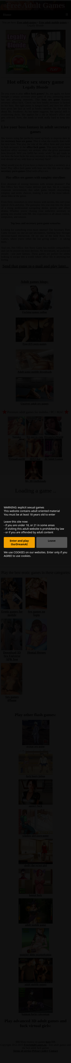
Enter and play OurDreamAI (19, 542)
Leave (52, 540)
